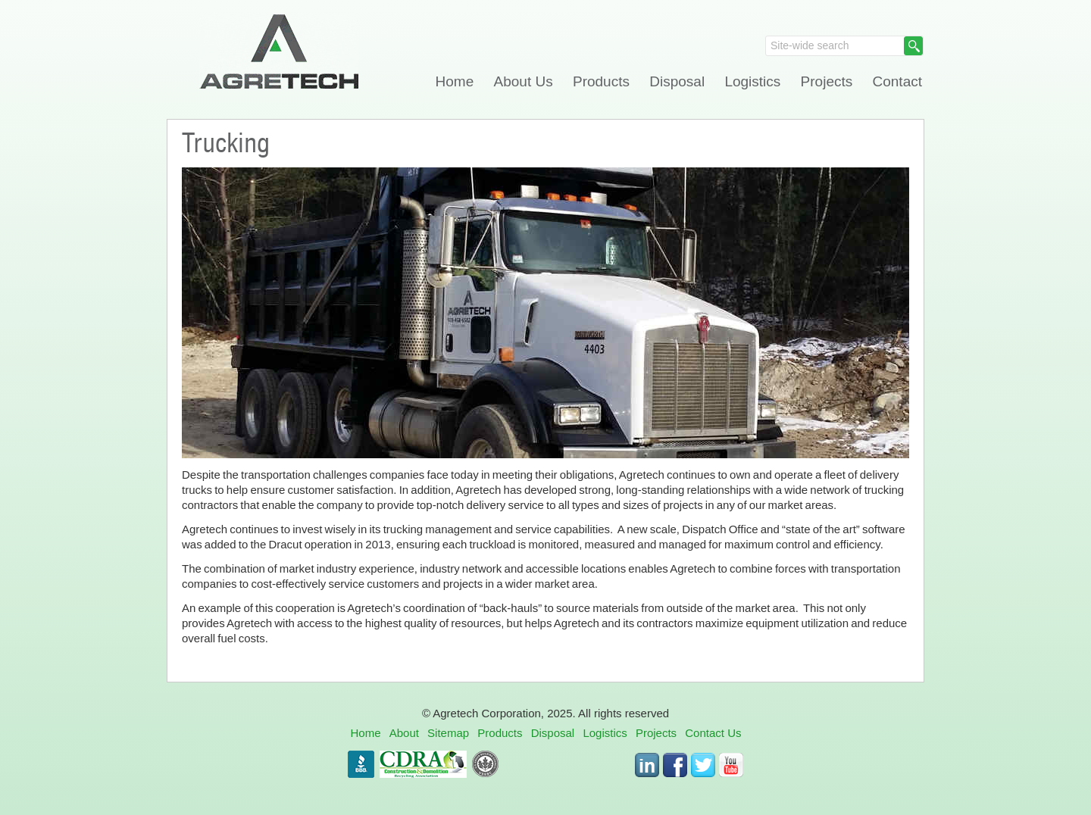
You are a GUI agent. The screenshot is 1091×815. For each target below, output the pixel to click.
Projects (827, 81)
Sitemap (448, 732)
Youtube (731, 765)
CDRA (423, 764)
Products (601, 81)
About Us (523, 81)
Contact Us (713, 732)
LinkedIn (647, 765)
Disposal (677, 81)
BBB (361, 764)
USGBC (485, 764)
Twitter (703, 765)
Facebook (675, 765)
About (404, 732)
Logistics (752, 81)
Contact (897, 81)
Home (455, 81)
